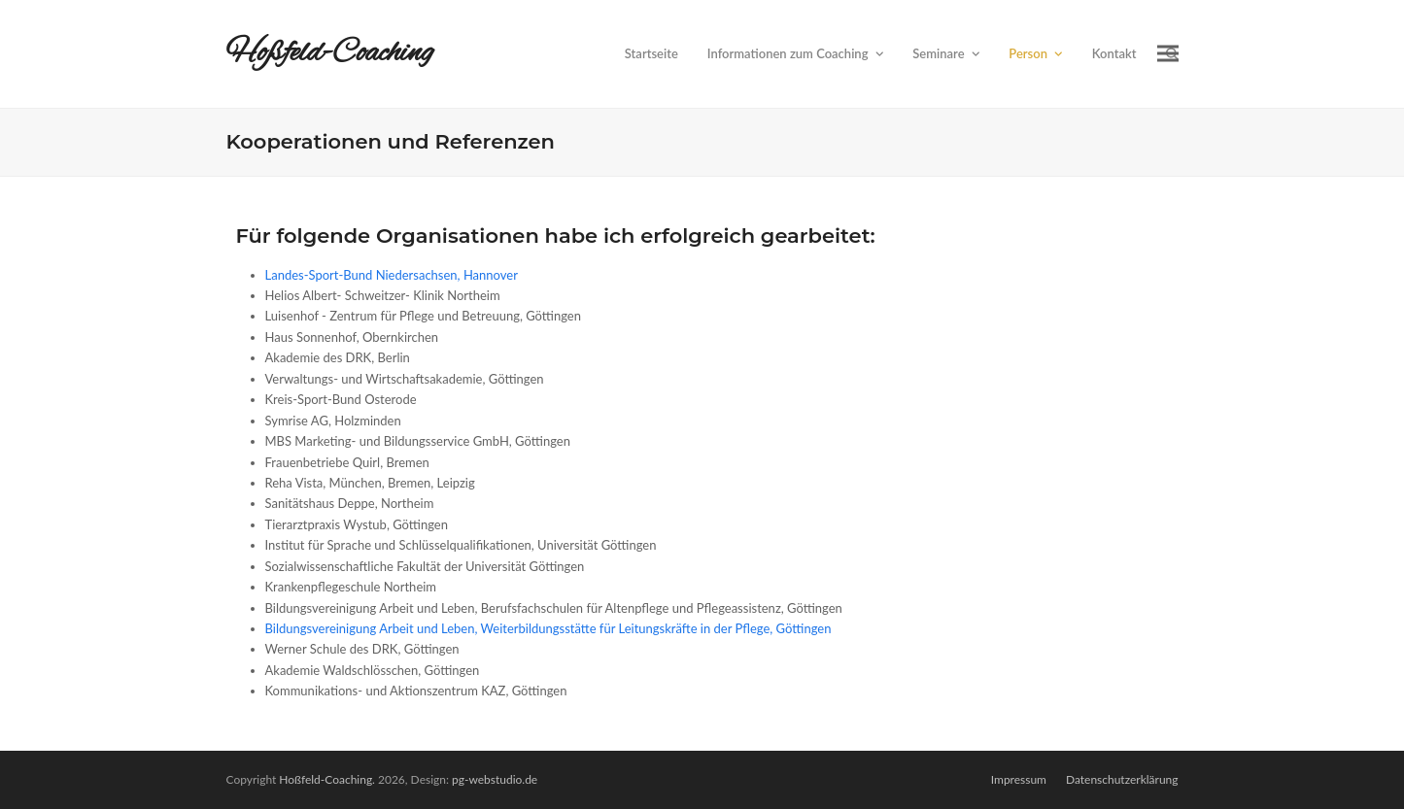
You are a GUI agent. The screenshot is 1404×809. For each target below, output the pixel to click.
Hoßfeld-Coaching (330, 53)
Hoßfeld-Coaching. (327, 779)
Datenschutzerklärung (1122, 779)
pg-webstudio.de (494, 779)
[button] (1168, 54)
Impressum (1018, 779)
